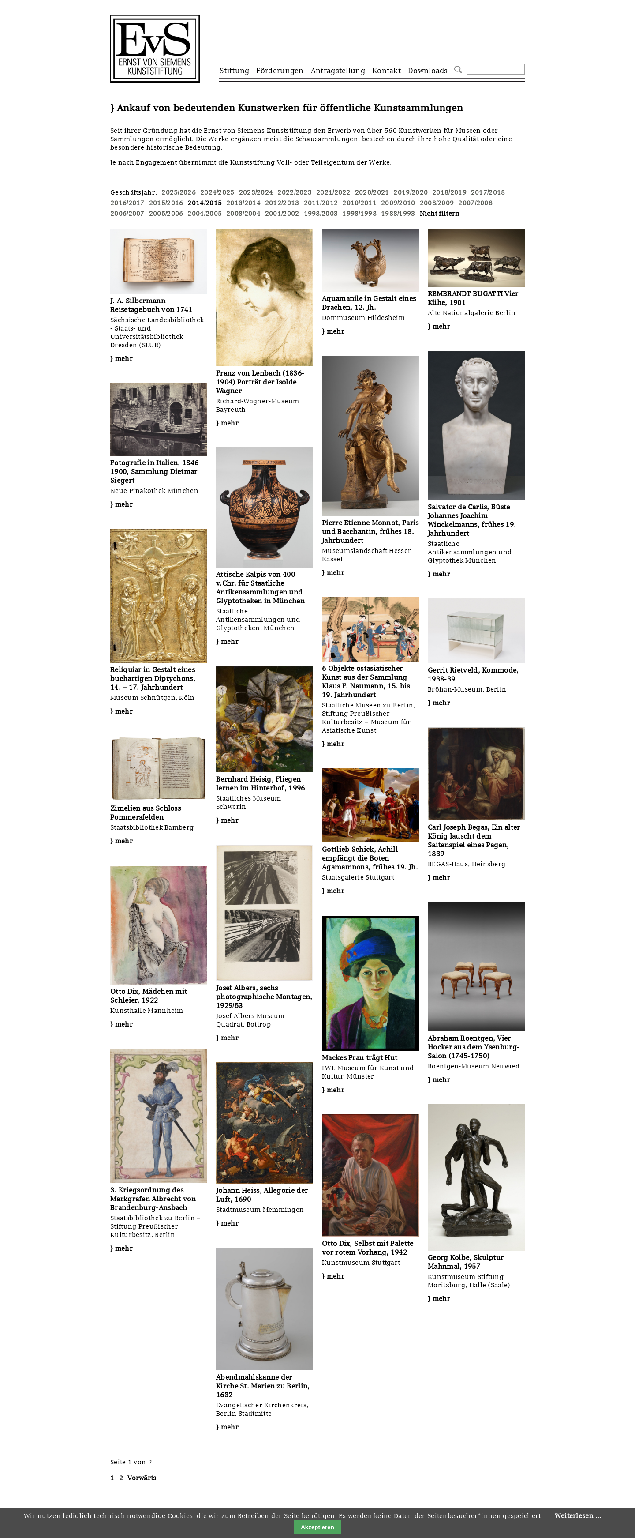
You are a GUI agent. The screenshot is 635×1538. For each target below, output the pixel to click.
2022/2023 (294, 192)
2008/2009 (437, 203)
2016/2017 (127, 203)
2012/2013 (282, 203)
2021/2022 (333, 192)
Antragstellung (338, 70)
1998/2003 (321, 214)
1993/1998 (359, 214)
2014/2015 (204, 203)
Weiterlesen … (578, 1516)
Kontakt (386, 70)
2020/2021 (372, 192)
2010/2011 (359, 203)
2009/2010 (398, 203)
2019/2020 (410, 192)
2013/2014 (243, 203)
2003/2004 (243, 214)
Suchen (457, 68)
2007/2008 (475, 203)
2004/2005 (204, 214)
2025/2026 (178, 192)
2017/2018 (488, 192)
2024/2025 (217, 192)
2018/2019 (449, 192)
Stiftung (234, 70)
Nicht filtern (440, 214)
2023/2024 (256, 192)
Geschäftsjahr (132, 192)
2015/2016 (166, 203)
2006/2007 (127, 214)
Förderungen (279, 70)
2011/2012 (321, 203)
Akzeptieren (317, 1527)
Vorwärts (141, 1478)
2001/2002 (282, 214)
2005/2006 (166, 214)
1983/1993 (398, 214)
